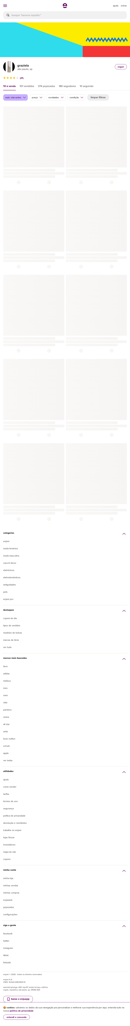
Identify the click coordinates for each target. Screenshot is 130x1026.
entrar (124, 5)
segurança (8, 808)
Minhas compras (11, 892)
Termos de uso (10, 801)
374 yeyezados (46, 86)
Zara (5, 688)
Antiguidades (9, 584)
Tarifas (6, 794)
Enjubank (7, 900)
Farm (5, 666)
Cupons (7, 859)
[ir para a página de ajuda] (115, 5)
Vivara (6, 717)
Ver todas (8, 760)
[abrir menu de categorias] (5, 6)
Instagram (8, 948)
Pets (5, 591)
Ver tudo (7, 647)
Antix (5, 731)
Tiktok (6, 955)
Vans (5, 695)
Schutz (6, 746)
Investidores (9, 844)
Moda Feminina (10, 548)
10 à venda (9, 86)
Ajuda (6, 779)
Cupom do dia (10, 618)
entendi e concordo (17, 1017)
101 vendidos (27, 86)
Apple (6, 753)
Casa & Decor (9, 563)
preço (37, 97)
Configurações (10, 914)
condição (77, 97)
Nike (5, 702)
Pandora (7, 709)
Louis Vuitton (9, 738)
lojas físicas (8, 837)
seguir (121, 66)
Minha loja (8, 878)
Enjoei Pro (8, 599)
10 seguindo (86, 86)
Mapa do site (9, 851)
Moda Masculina (11, 555)
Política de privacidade (14, 815)
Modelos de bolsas (12, 632)
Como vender (9, 786)
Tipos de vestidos (11, 625)
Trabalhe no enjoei (12, 830)
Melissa (7, 680)
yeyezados (8, 907)
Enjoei (6, 541)
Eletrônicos (8, 570)
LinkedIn (7, 962)
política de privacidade (21, 1010)
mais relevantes (15, 97)
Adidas (6, 673)
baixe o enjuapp (18, 999)
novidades (56, 97)
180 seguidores (67, 86)
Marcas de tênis (11, 640)
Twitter (6, 940)
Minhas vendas (10, 885)
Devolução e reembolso (15, 823)
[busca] (65, 15)
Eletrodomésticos (11, 577)
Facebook (7, 933)
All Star (6, 724)
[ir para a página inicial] (65, 7)
